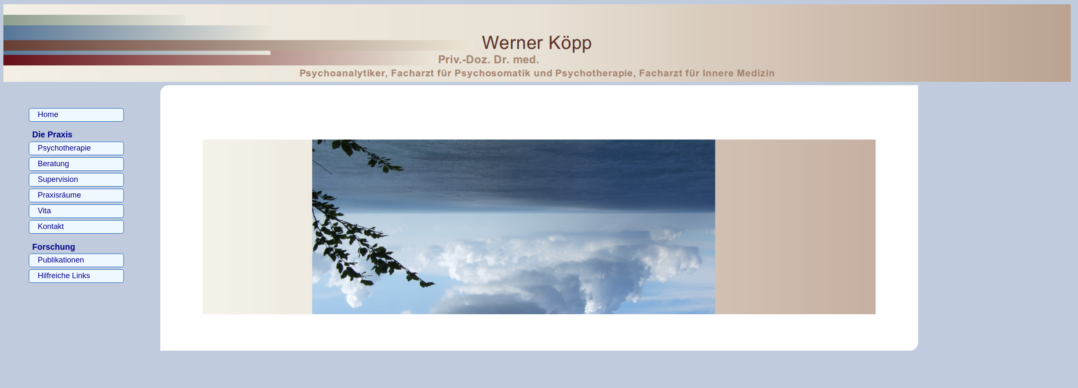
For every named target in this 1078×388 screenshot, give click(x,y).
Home (48, 114)
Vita (44, 211)
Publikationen (61, 260)
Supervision (58, 179)
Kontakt (51, 226)
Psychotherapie (64, 148)
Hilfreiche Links (64, 275)
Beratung (53, 163)
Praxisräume (59, 195)
